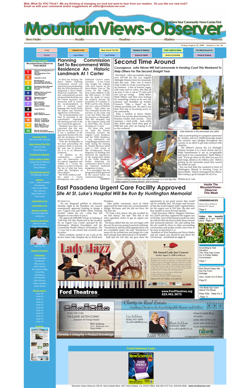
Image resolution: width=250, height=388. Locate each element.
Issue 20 (39, 319)
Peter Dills (39, 272)
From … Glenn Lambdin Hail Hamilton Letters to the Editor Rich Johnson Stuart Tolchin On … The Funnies (40, 188)
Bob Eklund (40, 275)
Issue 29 (39, 293)
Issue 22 (39, 313)
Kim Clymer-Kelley (39, 269)
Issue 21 (39, 316)
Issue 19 (39, 321)
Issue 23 (39, 310)
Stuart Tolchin (39, 286)
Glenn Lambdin (39, 283)
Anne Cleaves (40, 266)
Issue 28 (39, 296)
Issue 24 (39, 308)
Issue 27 (39, 299)
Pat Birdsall (39, 261)
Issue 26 (39, 302)
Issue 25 (39, 305)
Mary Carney (39, 264)
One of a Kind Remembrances (39, 147)
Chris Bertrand (40, 258)
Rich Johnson (39, 280)
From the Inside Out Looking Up (39, 213)
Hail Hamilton (39, 278)
